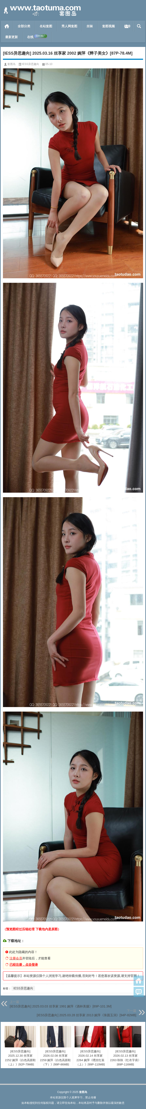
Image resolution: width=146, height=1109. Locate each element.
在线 (37, 36)
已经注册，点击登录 (23, 964)
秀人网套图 (69, 26)
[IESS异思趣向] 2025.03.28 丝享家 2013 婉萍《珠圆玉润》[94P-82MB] (86, 1015)
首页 (7, 26)
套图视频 (108, 26)
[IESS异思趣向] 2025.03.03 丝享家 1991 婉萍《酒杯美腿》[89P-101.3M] (61, 1006)
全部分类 (24, 26)
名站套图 (46, 26)
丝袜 (90, 26)
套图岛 (11, 64)
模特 (127, 26)
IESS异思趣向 (30, 64)
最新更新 (11, 37)
